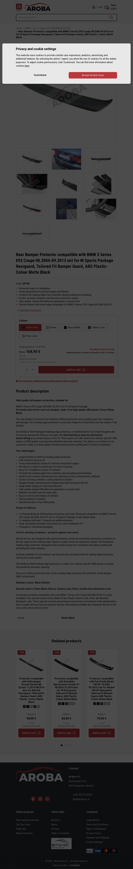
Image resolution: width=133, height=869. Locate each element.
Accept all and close (93, 75)
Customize (40, 75)
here (27, 65)
